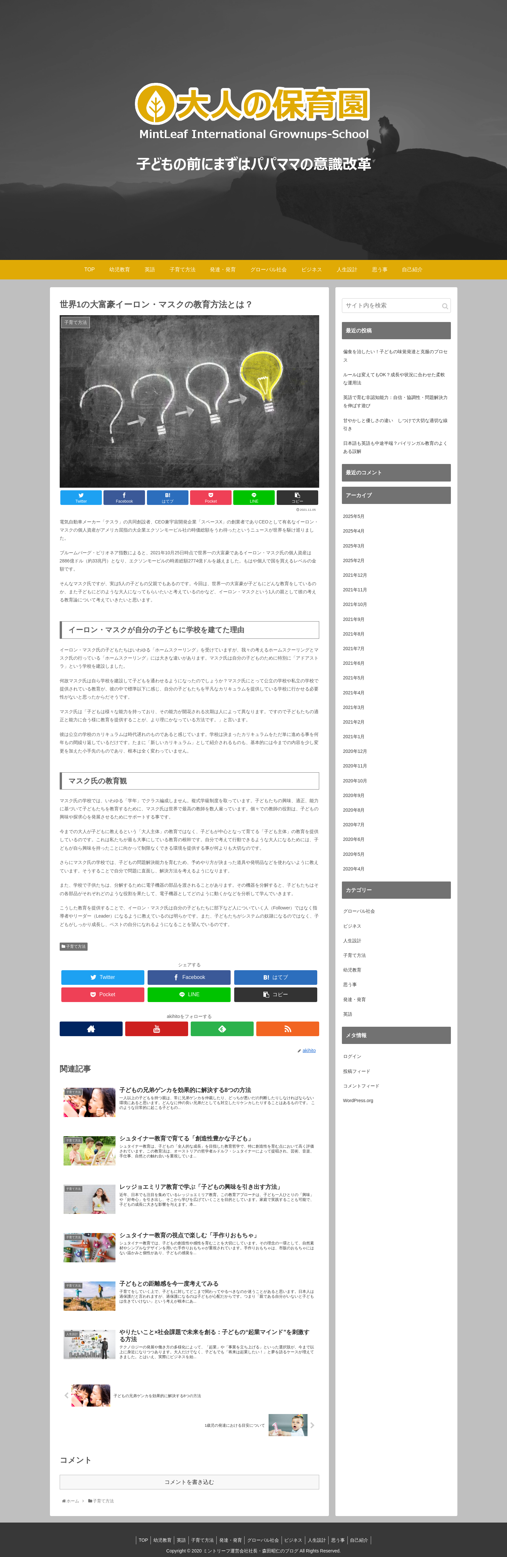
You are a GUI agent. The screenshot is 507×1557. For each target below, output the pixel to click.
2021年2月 (354, 722)
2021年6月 (354, 663)
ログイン (352, 1056)
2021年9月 (354, 619)
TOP (136, 1539)
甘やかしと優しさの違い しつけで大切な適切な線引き (395, 424)
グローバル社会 (359, 911)
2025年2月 (354, 560)
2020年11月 (355, 765)
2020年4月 (354, 868)
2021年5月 (354, 677)
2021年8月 (354, 634)
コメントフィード (361, 1085)
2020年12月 (355, 751)
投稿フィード (356, 1071)
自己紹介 (366, 1539)
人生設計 (352, 940)
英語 (347, 1014)
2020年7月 (354, 824)
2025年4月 (354, 531)
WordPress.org (358, 1100)
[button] (445, 306)
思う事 (350, 984)
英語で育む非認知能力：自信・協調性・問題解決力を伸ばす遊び (395, 401)
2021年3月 (354, 707)
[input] (396, 305)
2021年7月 (354, 648)
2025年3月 (354, 545)
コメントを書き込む (189, 1481)
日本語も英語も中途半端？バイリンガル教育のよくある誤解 (395, 447)
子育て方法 (74, 946)
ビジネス (352, 926)
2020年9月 (354, 795)
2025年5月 (354, 516)
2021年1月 (354, 736)
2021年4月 (354, 692)
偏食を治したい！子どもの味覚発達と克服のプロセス (395, 355)
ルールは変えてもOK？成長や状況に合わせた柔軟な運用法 (394, 378)
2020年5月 (354, 854)
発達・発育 (354, 999)
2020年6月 (354, 839)
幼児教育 (352, 969)
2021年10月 (355, 604)
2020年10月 (355, 780)
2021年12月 (355, 575)
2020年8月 (354, 810)
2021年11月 (355, 589)
